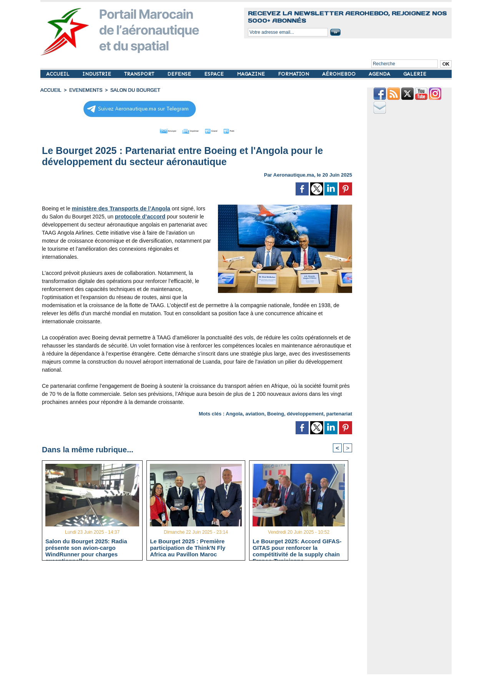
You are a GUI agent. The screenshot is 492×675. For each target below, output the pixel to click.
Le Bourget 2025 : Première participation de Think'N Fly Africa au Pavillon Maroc (187, 547)
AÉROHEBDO (339, 74)
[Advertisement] (202, 620)
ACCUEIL (58, 74)
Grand (220, 130)
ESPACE (214, 74)
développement (305, 412)
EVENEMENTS (84, 90)
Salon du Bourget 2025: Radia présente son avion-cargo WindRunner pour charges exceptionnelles (86, 547)
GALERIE (414, 74)
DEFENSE (180, 74)
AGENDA (380, 74)
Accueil (50, 90)
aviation (255, 412)
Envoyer (153, 130)
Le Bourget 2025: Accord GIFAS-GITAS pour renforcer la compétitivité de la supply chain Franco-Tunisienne (297, 547)
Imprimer (188, 130)
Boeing (275, 412)
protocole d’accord (131, 215)
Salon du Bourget (131, 90)
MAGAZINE (251, 74)
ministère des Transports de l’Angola (119, 207)
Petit (246, 130)
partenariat (339, 412)
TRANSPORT (140, 74)
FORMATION (294, 74)
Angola (234, 412)
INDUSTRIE (97, 74)
